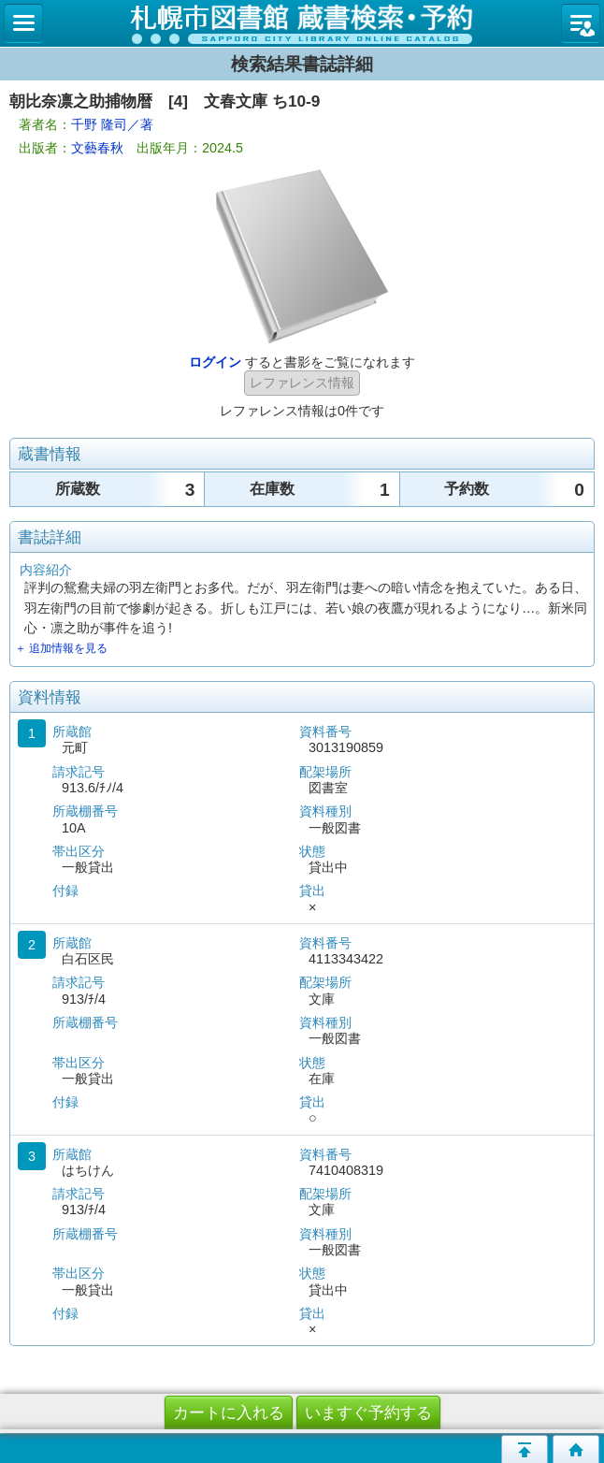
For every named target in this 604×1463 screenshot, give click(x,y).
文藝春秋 (97, 147)
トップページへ (576, 1449)
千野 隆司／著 (112, 124)
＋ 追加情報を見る (61, 648)
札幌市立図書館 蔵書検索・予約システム (302, 23)
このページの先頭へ (524, 1449)
